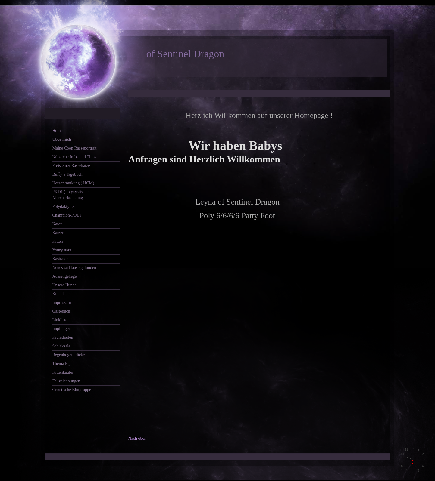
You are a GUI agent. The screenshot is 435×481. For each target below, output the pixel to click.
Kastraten (60, 259)
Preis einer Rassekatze (71, 165)
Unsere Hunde (64, 285)
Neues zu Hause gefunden (74, 267)
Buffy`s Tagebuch (67, 174)
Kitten (57, 241)
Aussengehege (64, 276)
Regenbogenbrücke (68, 355)
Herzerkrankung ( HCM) (73, 183)
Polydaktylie (63, 206)
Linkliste (59, 320)
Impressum (61, 302)
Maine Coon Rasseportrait (74, 148)
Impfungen (61, 328)
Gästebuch (61, 311)
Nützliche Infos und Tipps (74, 157)
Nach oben (137, 438)
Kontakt (59, 293)
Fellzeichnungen (66, 381)
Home (57, 130)
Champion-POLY (67, 215)
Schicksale (61, 346)
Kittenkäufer (63, 372)
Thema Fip (61, 363)
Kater (57, 224)
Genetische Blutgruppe (71, 389)
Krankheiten (62, 337)
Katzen (58, 232)
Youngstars (61, 250)
